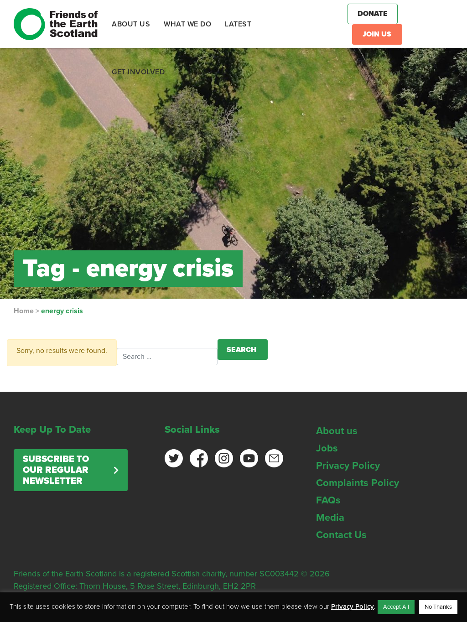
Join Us (377, 34)
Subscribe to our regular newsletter (56, 470)
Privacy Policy (348, 466)
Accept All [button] (396, 607)
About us (337, 431)
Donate (373, 13)
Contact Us (341, 535)
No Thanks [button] (438, 607)
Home (24, 311)
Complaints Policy (357, 483)
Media (330, 518)
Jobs (327, 448)
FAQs (328, 500)
